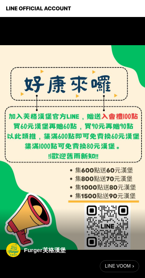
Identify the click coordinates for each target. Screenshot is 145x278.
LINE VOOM (118, 266)
